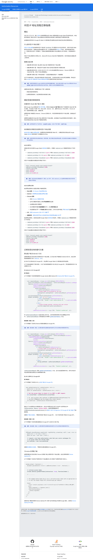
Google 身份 (60, 556)
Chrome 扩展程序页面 (38, 199)
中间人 (58, 49)
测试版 (44, 124)
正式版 (49, 124)
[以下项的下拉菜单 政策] (59, 2)
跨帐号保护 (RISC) (49, 1)
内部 (62, 124)
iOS (41, 258)
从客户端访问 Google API (45, 382)
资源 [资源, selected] (42, 9)
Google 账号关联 (34, 9)
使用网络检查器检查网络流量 (40, 194)
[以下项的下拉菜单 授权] (33, 2)
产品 (29, 21)
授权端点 (44, 148)
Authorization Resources (10, 6)
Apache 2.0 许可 (66, 509)
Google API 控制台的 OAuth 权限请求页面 (37, 79)
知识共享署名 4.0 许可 (43, 509)
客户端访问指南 (31, 415)
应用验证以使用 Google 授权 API (19, 9)
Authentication (21, 1)
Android (37, 258)
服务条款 (23, 556)
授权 (41, 21)
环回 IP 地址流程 (28, 47)
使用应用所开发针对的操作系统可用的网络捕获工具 (46, 215)
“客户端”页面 (42, 107)
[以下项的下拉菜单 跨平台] (41, 2)
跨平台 (38, 1)
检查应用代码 (27, 132)
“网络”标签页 (66, 209)
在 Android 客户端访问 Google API (65, 276)
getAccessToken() (55, 316)
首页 (25, 21)
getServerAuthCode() (46, 370)
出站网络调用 (35, 132)
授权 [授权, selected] (31, 1)
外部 (65, 124)
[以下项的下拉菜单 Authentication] (27, 2)
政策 (56, 1)
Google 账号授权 (6, 9)
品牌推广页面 (30, 85)
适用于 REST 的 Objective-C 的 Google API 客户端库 (60, 410)
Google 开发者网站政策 (31, 510)
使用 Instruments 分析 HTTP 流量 (38, 212)
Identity (7, 2)
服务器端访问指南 (31, 447)
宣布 (38, 35)
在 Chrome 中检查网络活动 (40, 191)
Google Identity (35, 21)
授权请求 (30, 134)
